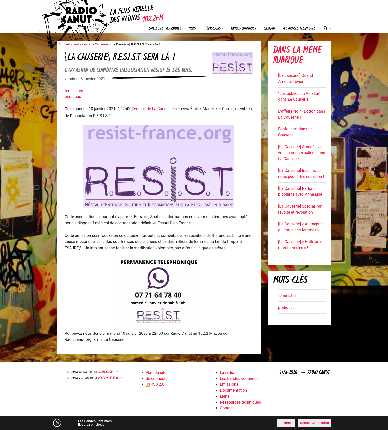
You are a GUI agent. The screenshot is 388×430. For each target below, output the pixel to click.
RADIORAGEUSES (104, 372)
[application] (194, 423)
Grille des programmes (165, 29)
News (192, 29)
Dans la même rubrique (297, 56)
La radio (269, 29)
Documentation (233, 390)
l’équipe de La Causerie (152, 108)
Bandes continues (243, 29)
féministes (74, 90)
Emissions (80, 44)
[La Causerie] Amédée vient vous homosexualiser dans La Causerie (302, 152)
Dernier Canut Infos (314, 423)
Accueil (64, 44)
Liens (224, 396)
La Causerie (99, 44)
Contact (227, 408)
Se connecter (157, 378)
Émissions (213, 29)
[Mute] (133, 422)
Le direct (286, 423)
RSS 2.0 (155, 384)
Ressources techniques (299, 29)
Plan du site (156, 372)
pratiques (73, 96)
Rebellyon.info (108, 378)
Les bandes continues (239, 378)
